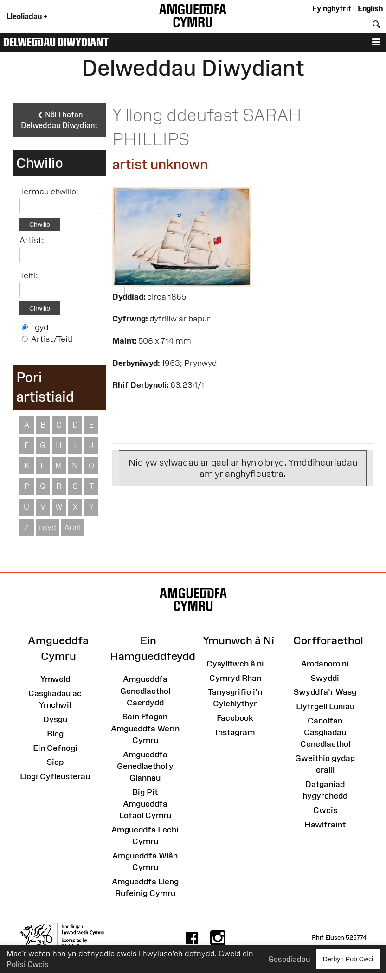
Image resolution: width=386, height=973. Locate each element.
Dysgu (55, 719)
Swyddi (325, 678)
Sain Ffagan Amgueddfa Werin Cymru (145, 728)
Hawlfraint (325, 824)
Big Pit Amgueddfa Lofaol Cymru (145, 803)
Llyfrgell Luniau (325, 706)
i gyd (39, 327)
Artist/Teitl (52, 339)
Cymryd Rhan (235, 678)
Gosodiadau (289, 959)
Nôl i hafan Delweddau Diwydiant (59, 119)
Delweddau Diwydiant (56, 42)
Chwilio (39, 224)
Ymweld (55, 679)
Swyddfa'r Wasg (325, 692)
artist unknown (160, 164)
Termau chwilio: (48, 191)
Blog (55, 733)
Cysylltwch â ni (235, 663)
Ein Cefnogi (55, 748)
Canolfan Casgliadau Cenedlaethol (325, 732)
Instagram (235, 732)
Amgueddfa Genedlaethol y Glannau (145, 766)
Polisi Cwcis (27, 964)
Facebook (235, 718)
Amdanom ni (325, 663)
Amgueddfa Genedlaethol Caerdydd (145, 690)
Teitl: (28, 275)
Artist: (31, 240)
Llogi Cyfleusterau (55, 776)
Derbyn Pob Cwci (348, 959)
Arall (72, 527)
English (370, 8)
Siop (55, 762)
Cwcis (325, 810)
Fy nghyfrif (331, 8)
